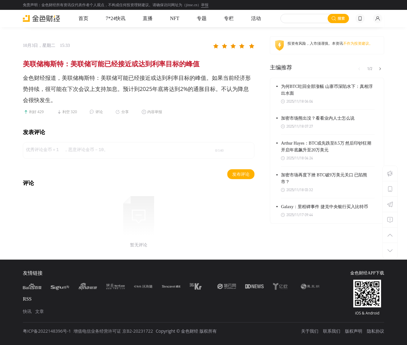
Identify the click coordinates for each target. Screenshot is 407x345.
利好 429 (36, 111)
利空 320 (69, 111)
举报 (204, 4)
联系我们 (331, 331)
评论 (99, 111)
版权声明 (353, 331)
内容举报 (154, 111)
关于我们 (309, 331)
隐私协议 (375, 331)
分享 (125, 111)
